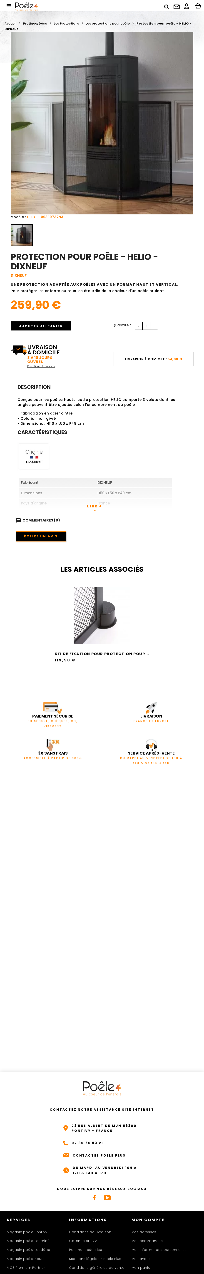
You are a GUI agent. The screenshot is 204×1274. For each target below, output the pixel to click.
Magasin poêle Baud (25, 1259)
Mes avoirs (141, 1259)
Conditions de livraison (41, 366)
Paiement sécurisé (85, 1249)
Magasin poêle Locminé (28, 1241)
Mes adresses (144, 1232)
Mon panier (142, 1267)
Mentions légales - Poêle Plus (95, 1259)
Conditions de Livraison (90, 1232)
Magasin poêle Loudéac (28, 1249)
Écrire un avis (41, 536)
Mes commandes (147, 1241)
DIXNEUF (19, 275)
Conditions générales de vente (96, 1267)
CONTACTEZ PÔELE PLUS (99, 1155)
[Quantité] (146, 326)
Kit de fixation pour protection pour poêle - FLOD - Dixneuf (126, 653)
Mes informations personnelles (159, 1249)
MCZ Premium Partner (26, 1267)
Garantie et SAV (83, 1241)
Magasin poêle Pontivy (27, 1232)
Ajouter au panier (41, 326)
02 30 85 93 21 (87, 1143)
